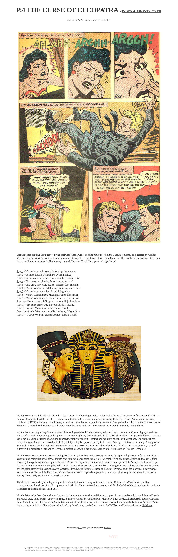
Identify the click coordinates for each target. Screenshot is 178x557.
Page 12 (21, 308)
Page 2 (20, 274)
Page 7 (20, 291)
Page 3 (20, 278)
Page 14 (21, 314)
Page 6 (20, 288)
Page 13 (21, 311)
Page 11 (21, 304)
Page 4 (20, 281)
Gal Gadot (147, 505)
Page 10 (21, 301)
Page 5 (20, 284)
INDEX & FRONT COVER (141, 11)
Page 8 (20, 294)
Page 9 (20, 298)
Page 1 (20, 271)
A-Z (80, 527)
